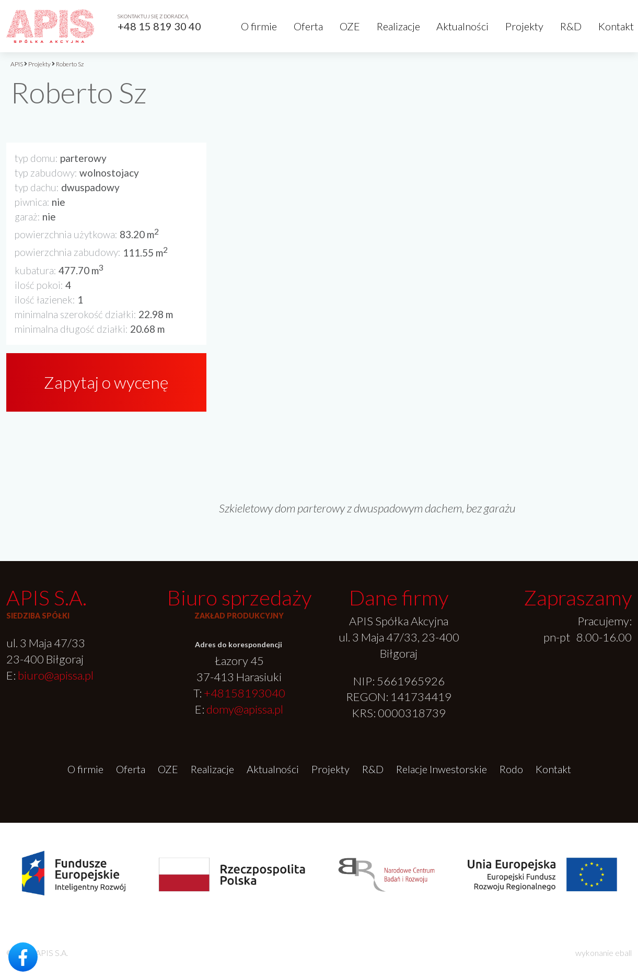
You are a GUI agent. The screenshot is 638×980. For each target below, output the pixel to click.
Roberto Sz (70, 64)
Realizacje (398, 26)
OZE (350, 26)
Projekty (524, 26)
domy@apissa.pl (244, 709)
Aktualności (462, 26)
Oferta (308, 26)
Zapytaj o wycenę (106, 382)
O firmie (259, 26)
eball (623, 953)
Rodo (511, 769)
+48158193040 (244, 693)
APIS (16, 64)
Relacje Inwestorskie (441, 769)
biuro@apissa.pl (56, 675)
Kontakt (616, 26)
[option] (425, 281)
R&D (571, 26)
